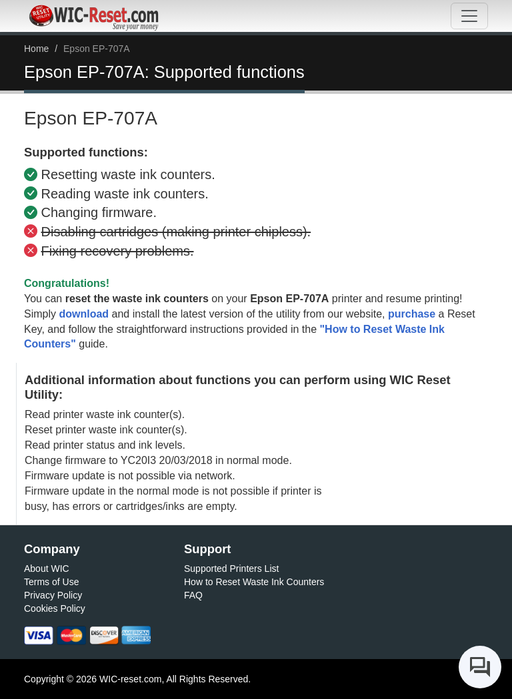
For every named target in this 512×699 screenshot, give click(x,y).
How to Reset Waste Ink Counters (254, 582)
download (84, 314)
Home (36, 48)
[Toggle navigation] (469, 16)
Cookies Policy (54, 608)
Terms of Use (51, 582)
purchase (411, 314)
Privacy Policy (53, 595)
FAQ (193, 595)
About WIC (46, 568)
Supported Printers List (231, 568)
